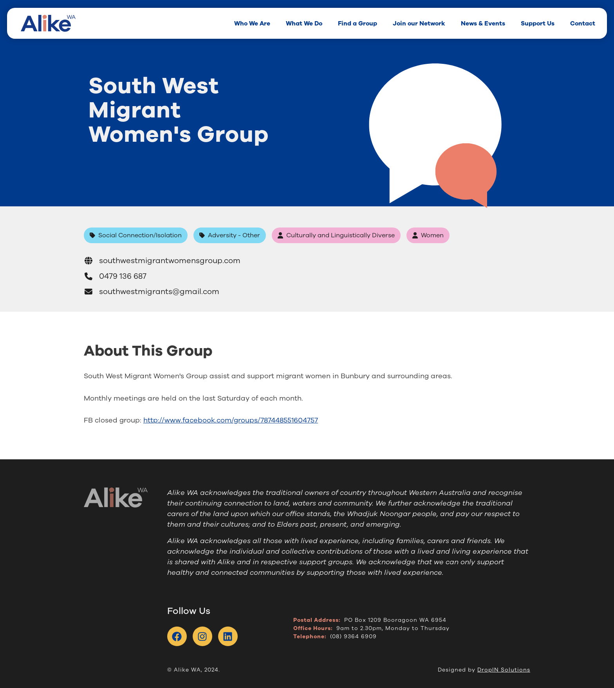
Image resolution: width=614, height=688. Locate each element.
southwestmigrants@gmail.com (151, 291)
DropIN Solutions (503, 670)
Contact (582, 23)
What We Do (304, 23)
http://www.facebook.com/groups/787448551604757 (230, 420)
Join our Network (419, 23)
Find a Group (357, 23)
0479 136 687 (115, 276)
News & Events (483, 23)
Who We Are (252, 23)
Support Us (537, 23)
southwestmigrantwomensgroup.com (162, 260)
